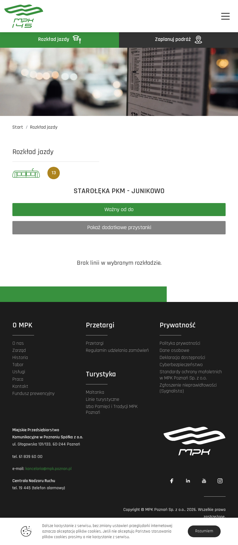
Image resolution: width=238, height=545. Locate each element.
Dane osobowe (174, 350)
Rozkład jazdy (59, 39)
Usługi (18, 372)
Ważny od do (119, 209)
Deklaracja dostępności (182, 357)
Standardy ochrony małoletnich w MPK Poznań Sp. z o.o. (191, 375)
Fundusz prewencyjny (33, 393)
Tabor (18, 364)
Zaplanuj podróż (178, 39)
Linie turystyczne (102, 399)
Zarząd (19, 350)
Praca (17, 379)
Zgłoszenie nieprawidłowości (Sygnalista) (188, 388)
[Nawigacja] (225, 16)
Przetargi (95, 343)
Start (17, 127)
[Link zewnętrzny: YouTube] (203, 480)
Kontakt (20, 386)
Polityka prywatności (180, 343)
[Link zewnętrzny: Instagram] (220, 480)
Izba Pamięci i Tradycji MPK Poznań (112, 409)
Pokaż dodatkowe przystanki (119, 227)
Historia (20, 357)
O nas (18, 343)
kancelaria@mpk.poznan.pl (48, 469)
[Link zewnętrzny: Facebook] (171, 480)
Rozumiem (204, 531)
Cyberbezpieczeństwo (181, 364)
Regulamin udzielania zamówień (117, 350)
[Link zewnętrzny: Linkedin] (187, 480)
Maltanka (95, 392)
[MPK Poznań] (21, 16)
